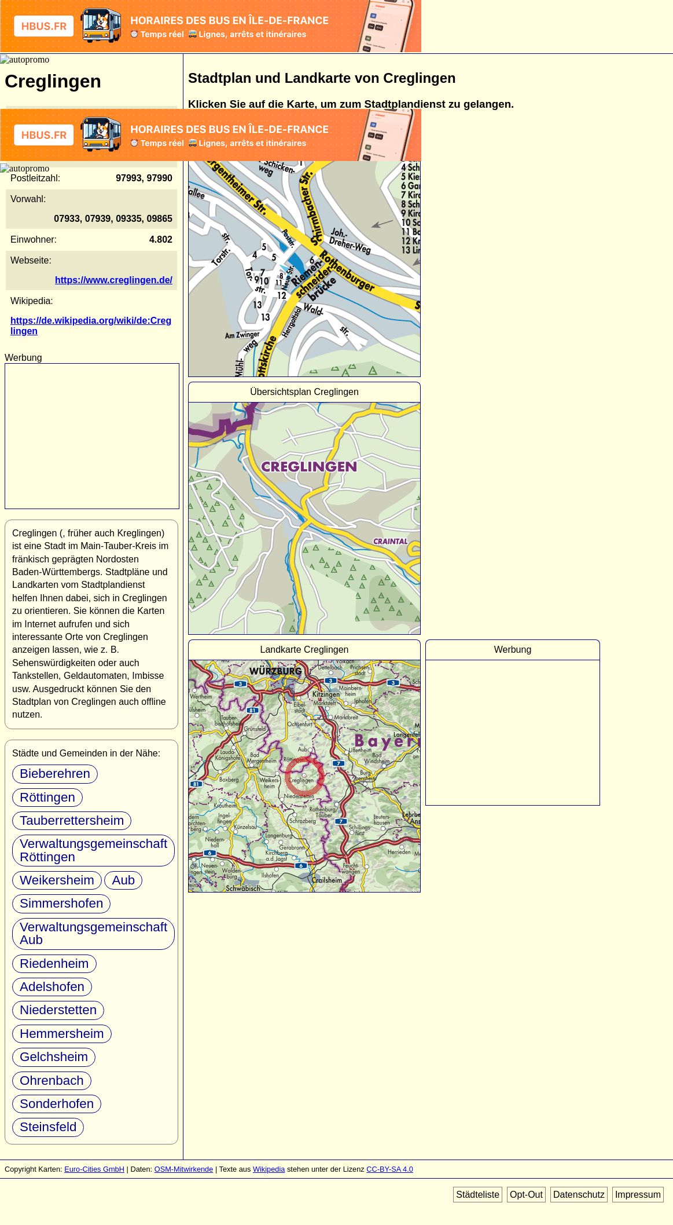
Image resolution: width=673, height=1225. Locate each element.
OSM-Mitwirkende (184, 1169)
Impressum (638, 1195)
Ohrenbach (52, 1080)
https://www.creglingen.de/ (113, 280)
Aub (123, 880)
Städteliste (477, 1195)
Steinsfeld (48, 1127)
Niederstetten (58, 1010)
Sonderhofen (57, 1103)
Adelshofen (52, 986)
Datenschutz (579, 1195)
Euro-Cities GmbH (94, 1169)
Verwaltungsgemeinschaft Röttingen (93, 850)
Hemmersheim (62, 1033)
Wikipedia (269, 1169)
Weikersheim (57, 880)
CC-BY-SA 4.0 (389, 1169)
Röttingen (47, 797)
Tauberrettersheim (72, 820)
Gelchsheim (54, 1057)
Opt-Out (526, 1195)
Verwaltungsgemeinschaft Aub (93, 933)
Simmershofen (61, 903)
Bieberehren (55, 773)
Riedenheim (54, 963)
